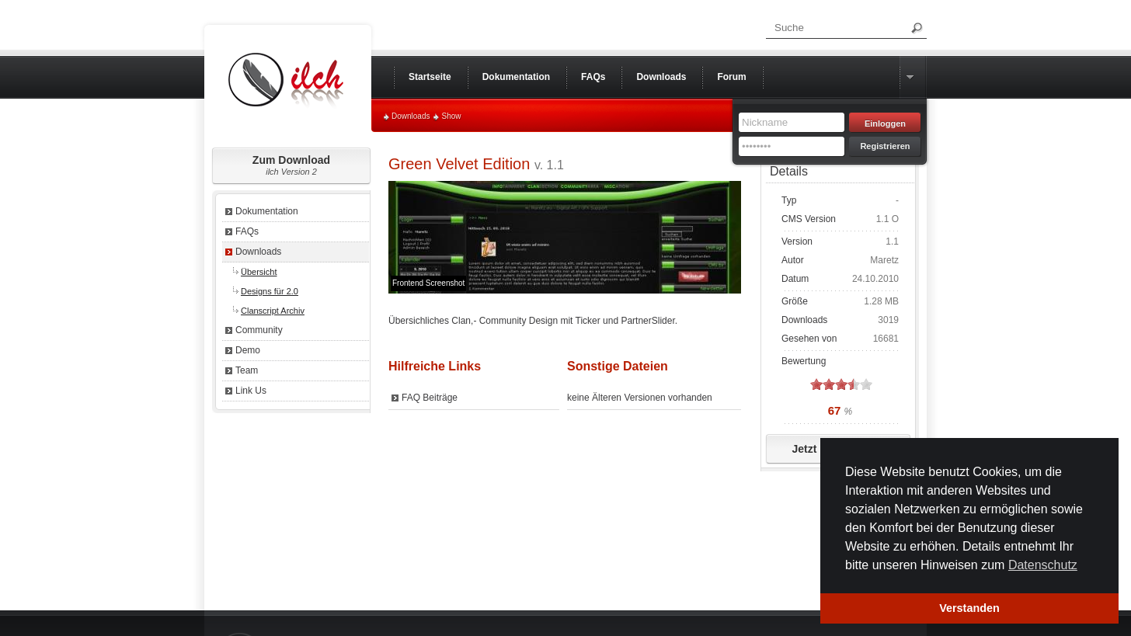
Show (451, 116)
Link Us (250, 390)
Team (246, 370)
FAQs (247, 231)
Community (259, 330)
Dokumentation (266, 211)
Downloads (411, 116)
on (816, 384)
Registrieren (885, 146)
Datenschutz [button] (1042, 565)
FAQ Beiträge (430, 397)
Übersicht (259, 271)
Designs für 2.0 (269, 291)
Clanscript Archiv (272, 310)
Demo (247, 350)
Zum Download (291, 165)
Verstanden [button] (969, 608)
